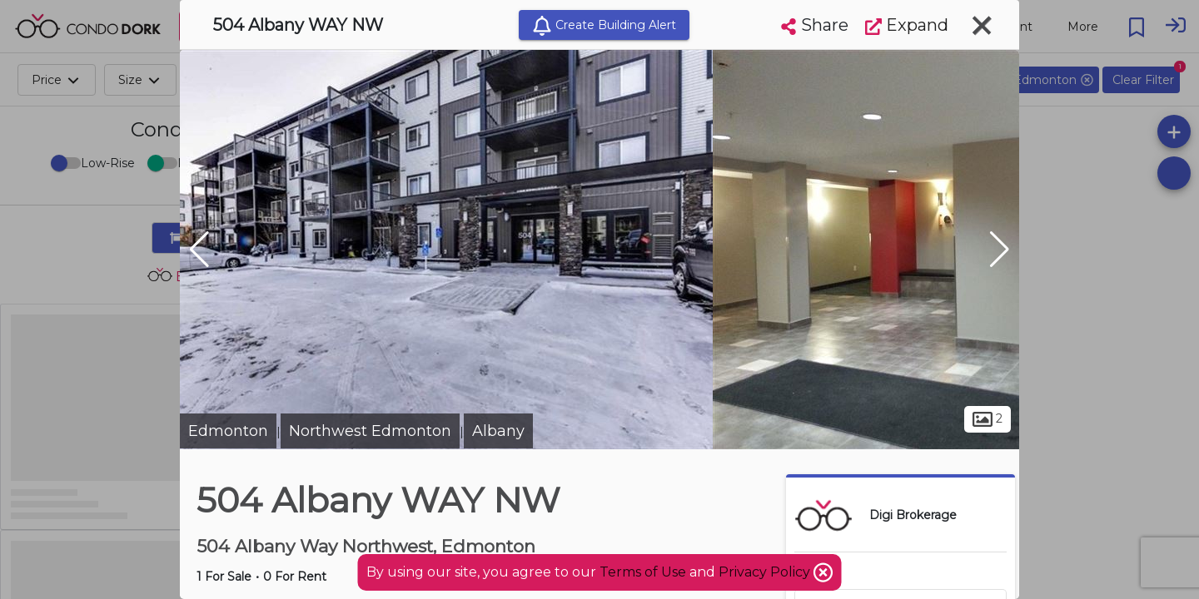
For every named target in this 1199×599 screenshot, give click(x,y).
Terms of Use (643, 572)
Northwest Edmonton (370, 431)
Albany (498, 431)
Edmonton (228, 431)
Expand (906, 25)
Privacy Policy (766, 572)
